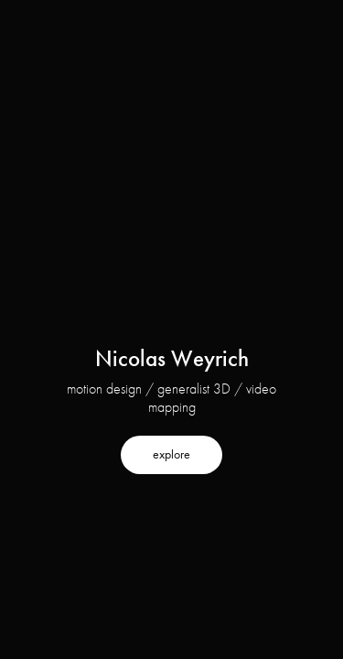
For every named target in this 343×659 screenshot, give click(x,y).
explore (171, 454)
